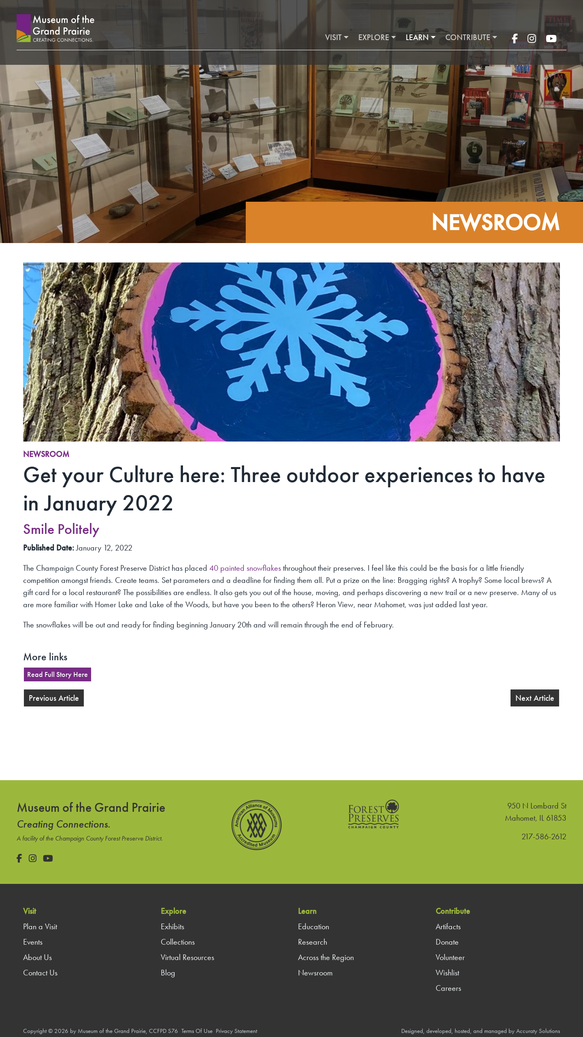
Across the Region (326, 957)
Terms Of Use (197, 1031)
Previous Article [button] (54, 698)
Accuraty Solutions (538, 1031)
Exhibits (172, 926)
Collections (178, 942)
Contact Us (40, 972)
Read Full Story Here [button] (57, 674)
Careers (448, 988)
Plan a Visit (40, 926)
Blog (168, 972)
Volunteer (450, 957)
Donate (447, 942)
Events (33, 942)
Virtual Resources (187, 957)
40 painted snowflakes (245, 568)
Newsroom (46, 454)
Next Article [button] (534, 698)
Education (313, 926)
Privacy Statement (236, 1031)
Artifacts (448, 926)
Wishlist (447, 972)
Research (312, 942)
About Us (37, 957)
